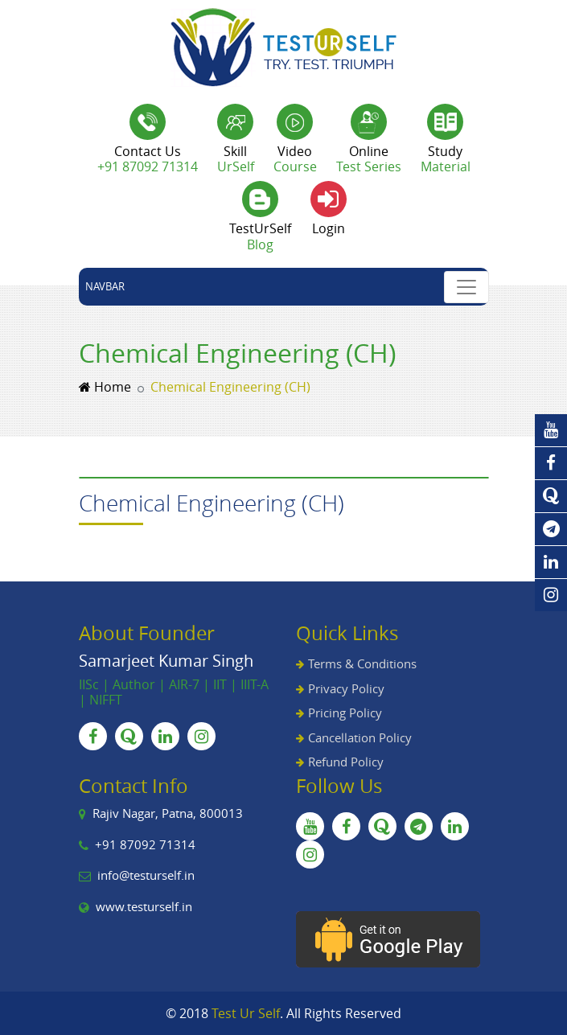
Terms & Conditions (362, 663)
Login (328, 228)
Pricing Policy (345, 712)
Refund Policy (346, 762)
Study (445, 158)
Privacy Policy (346, 688)
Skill (235, 158)
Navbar (105, 286)
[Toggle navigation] (466, 287)
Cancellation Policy (360, 737)
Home (105, 387)
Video (295, 158)
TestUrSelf (260, 236)
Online (368, 158)
